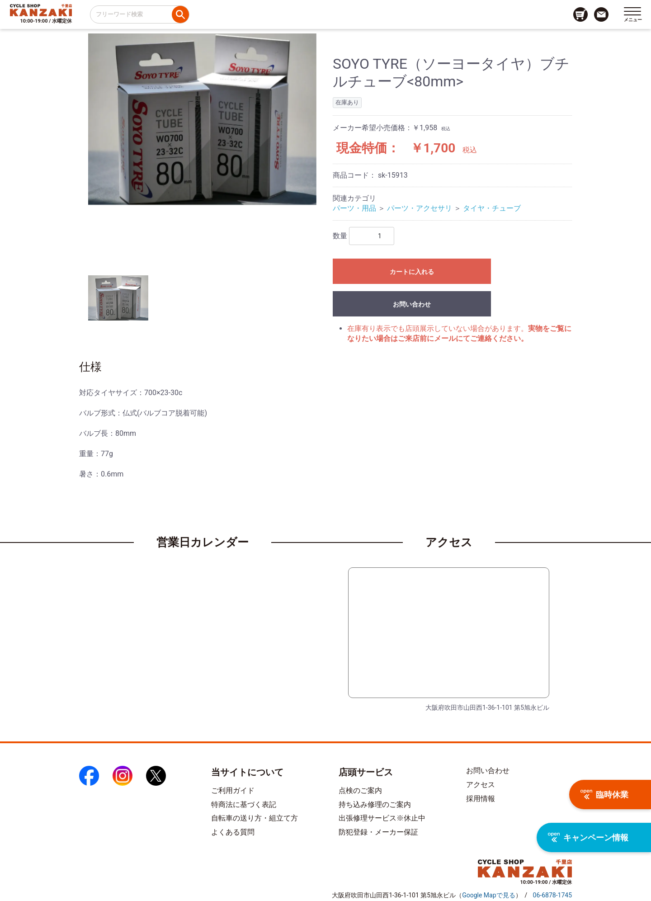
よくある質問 (233, 832)
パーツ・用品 (354, 208)
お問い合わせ (412, 304)
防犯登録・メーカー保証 (378, 832)
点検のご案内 (360, 790)
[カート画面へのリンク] (580, 14)
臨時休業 (604, 794)
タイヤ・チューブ (492, 208)
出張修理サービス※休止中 (382, 818)
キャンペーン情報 (588, 837)
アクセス (480, 784)
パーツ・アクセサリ (419, 208)
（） (488, 895)
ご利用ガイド (233, 790)
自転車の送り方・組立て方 (254, 818)
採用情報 (480, 798)
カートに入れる (412, 271)
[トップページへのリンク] (41, 10)
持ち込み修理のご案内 (375, 804)
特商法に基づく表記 (243, 804)
